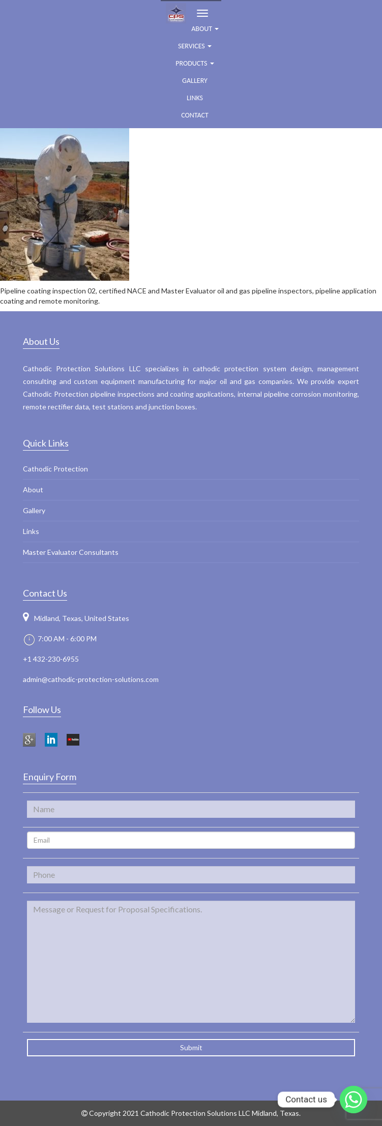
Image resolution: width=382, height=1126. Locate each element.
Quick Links (46, 443)
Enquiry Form (49, 776)
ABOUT (205, 28)
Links (195, 98)
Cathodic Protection (55, 468)
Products (194, 63)
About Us (41, 341)
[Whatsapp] (353, 1099)
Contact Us (45, 593)
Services (195, 46)
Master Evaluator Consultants (71, 552)
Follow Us (42, 709)
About (33, 489)
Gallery (195, 80)
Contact (195, 115)
